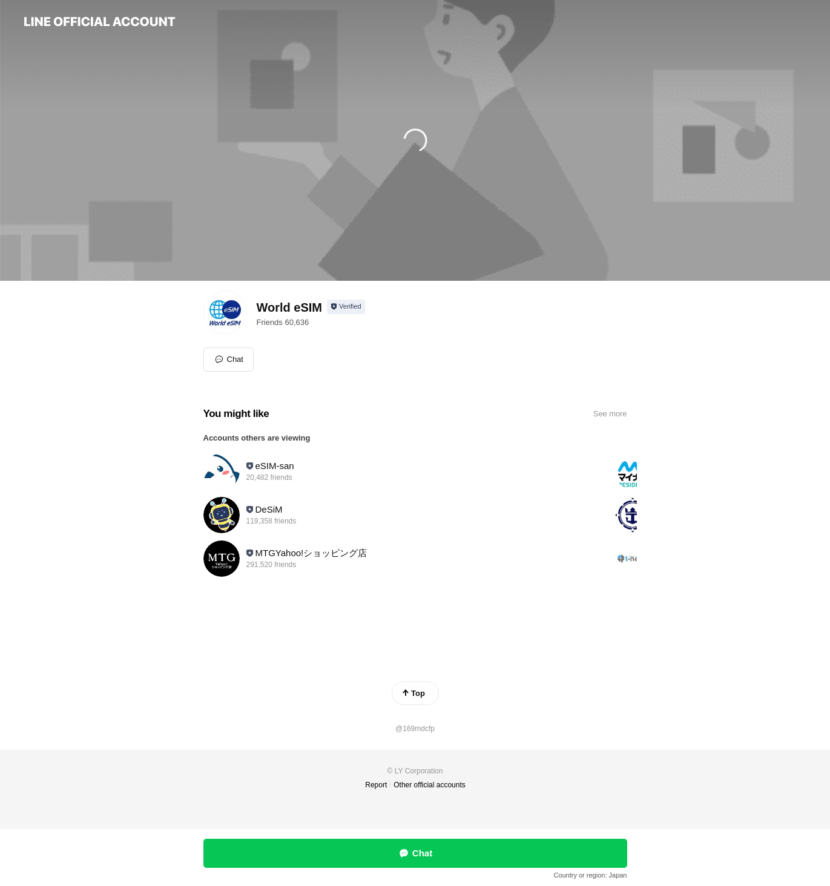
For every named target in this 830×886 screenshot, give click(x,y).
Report (376, 785)
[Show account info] (346, 307)
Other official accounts (430, 785)
